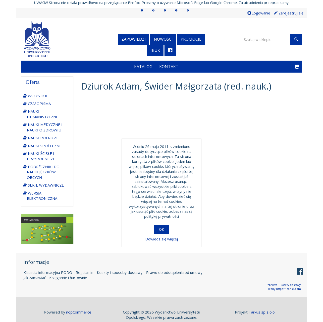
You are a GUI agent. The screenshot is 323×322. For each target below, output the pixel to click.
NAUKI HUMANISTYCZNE (42, 114)
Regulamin (84, 272)
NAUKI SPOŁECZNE (44, 145)
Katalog (143, 66)
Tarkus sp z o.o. (262, 312)
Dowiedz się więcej (161, 238)
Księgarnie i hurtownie (68, 277)
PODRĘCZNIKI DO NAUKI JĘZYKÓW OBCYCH (43, 172)
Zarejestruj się (288, 12)
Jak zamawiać (34, 277)
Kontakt (168, 66)
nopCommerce (78, 312)
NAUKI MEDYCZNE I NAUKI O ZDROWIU (44, 127)
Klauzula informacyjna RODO (47, 272)
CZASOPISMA (39, 103)
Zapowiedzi (133, 39)
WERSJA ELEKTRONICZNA (42, 196)
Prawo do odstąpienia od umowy (174, 272)
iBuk (155, 50)
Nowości (163, 39)
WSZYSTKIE (38, 95)
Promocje (191, 39)
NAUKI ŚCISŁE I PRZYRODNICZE (41, 156)
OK (161, 229)
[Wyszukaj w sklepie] (265, 39)
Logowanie (258, 12)
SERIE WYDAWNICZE (46, 185)
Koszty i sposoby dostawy (120, 272)
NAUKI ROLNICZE (43, 137)
